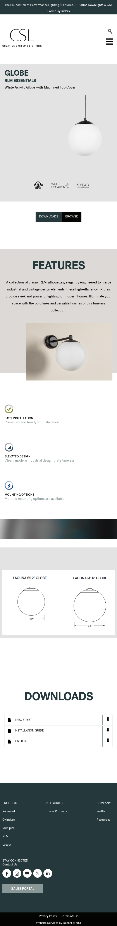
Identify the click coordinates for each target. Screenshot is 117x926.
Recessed (8, 811)
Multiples (8, 828)
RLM (5, 836)
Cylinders (8, 820)
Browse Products (56, 811)
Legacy (7, 844)
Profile (100, 811)
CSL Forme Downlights (87, 5)
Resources (103, 820)
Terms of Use (69, 916)
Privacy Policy (48, 916)
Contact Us (9, 864)
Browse (71, 216)
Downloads (48, 216)
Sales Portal (22, 889)
